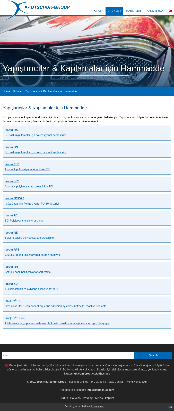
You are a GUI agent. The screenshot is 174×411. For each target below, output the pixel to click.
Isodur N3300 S (32, 201)
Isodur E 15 (27, 167)
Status (64, 398)
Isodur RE (30, 235)
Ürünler (114, 10)
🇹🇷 (170, 10)
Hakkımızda (154, 10)
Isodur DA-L (35, 133)
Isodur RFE (32, 252)
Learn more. (98, 406)
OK (170, 407)
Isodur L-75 (29, 184)
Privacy (88, 398)
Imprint (109, 398)
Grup (98, 10)
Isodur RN (28, 269)
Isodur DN (35, 150)
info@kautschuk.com (100, 389)
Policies (75, 398)
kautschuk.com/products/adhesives (87, 373)
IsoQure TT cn (57, 320)
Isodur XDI (32, 286)
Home (6, 91)
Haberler (133, 10)
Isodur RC (24, 218)
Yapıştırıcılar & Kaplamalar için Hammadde (51, 91)
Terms (99, 398)
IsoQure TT (55, 303)
